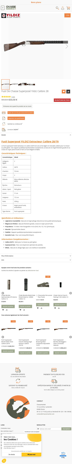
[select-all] (33, 270)
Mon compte (62, 8)
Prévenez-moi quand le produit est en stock (17, 106)
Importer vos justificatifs (16, 118)
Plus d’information (7, 256)
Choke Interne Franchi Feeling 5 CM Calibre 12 (60, 296)
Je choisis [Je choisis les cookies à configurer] (12, 454)
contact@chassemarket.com (45, 414)
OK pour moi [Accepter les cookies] (31, 454)
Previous (2, 293)
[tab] (36, 135)
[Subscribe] (66, 428)
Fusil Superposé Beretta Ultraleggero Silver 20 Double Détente (59, 342)
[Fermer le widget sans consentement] (32, 431)
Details (3, 135)
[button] (4, 461)
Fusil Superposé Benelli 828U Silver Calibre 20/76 (7, 341)
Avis (2, 260)
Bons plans (36, 2)
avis (13, 97)
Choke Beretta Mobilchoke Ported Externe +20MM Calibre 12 (27, 297)
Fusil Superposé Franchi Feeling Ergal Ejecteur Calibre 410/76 (25, 342)
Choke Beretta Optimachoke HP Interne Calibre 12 (9, 297)
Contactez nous (5, 428)
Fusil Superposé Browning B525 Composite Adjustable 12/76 (43, 342)
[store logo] (11, 8)
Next (70, 293)
